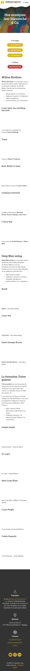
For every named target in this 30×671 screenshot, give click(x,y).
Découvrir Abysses (15, 67)
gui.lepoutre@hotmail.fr (15, 643)
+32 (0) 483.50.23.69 (15, 640)
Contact (15, 645)
